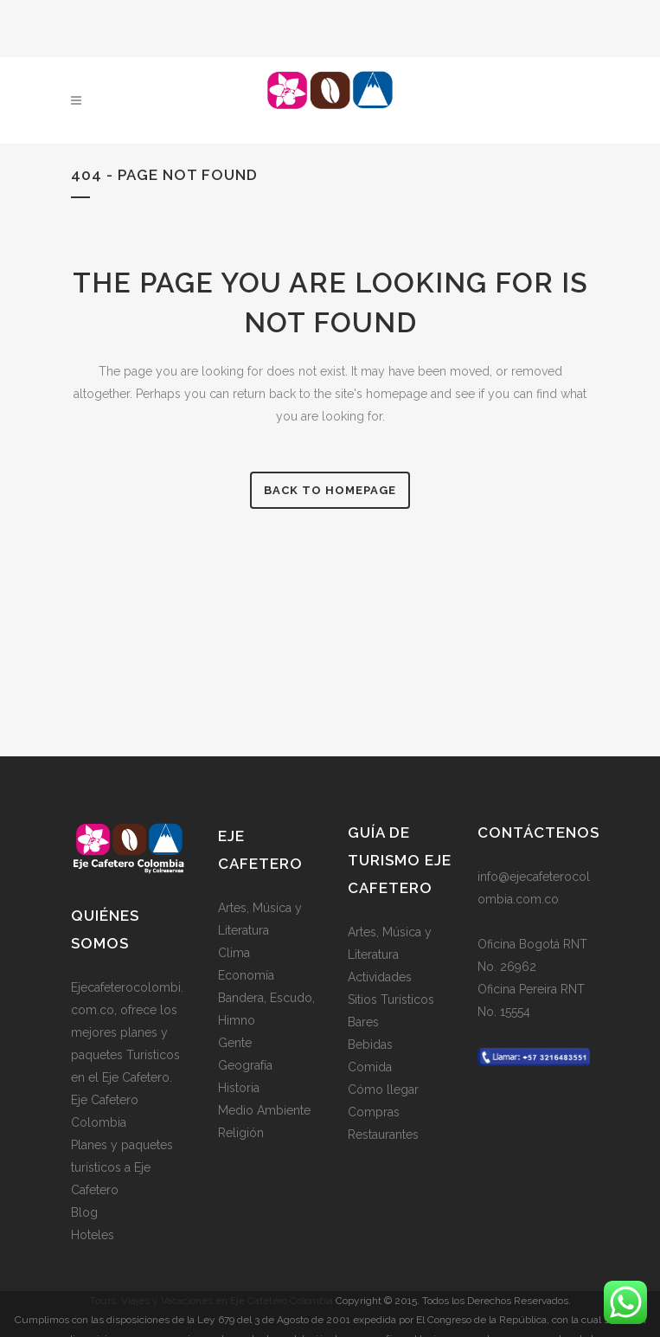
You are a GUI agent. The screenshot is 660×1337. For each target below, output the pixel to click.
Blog (84, 1211)
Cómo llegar (383, 1089)
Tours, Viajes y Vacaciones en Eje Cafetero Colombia (211, 1300)
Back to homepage (330, 490)
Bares (363, 1021)
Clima (234, 952)
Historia (239, 1087)
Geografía (245, 1064)
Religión (241, 1132)
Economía (246, 974)
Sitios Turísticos (391, 999)
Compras (374, 1111)
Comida (370, 1066)
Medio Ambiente (264, 1109)
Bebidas (370, 1044)
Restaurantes (383, 1134)
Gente (235, 1042)
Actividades (380, 976)
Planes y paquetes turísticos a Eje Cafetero (122, 1166)
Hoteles (92, 1234)
